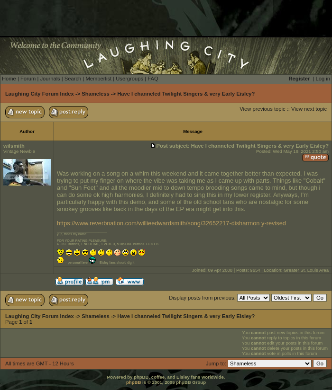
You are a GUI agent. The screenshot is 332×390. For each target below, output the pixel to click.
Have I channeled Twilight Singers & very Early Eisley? (186, 94)
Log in (323, 78)
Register (299, 78)
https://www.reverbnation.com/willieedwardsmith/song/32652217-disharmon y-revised (171, 223)
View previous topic (262, 109)
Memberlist (98, 78)
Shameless (95, 94)
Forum (28, 78)
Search (73, 78)
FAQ (153, 78)
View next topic (309, 109)
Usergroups (129, 78)
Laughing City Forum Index (39, 94)
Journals (50, 78)
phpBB (133, 382)
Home (9, 78)
